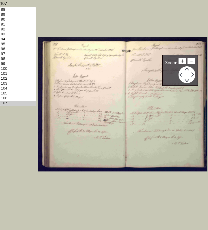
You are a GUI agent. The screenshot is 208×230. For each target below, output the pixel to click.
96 (18, 49)
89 (18, 14)
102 (18, 78)
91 (18, 24)
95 (18, 44)
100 (18, 68)
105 (18, 93)
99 (18, 63)
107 (18, 103)
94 (18, 39)
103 (18, 83)
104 (18, 88)
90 (18, 19)
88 (18, 9)
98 (18, 58)
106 (18, 98)
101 (18, 73)
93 (18, 34)
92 (18, 29)
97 (18, 54)
